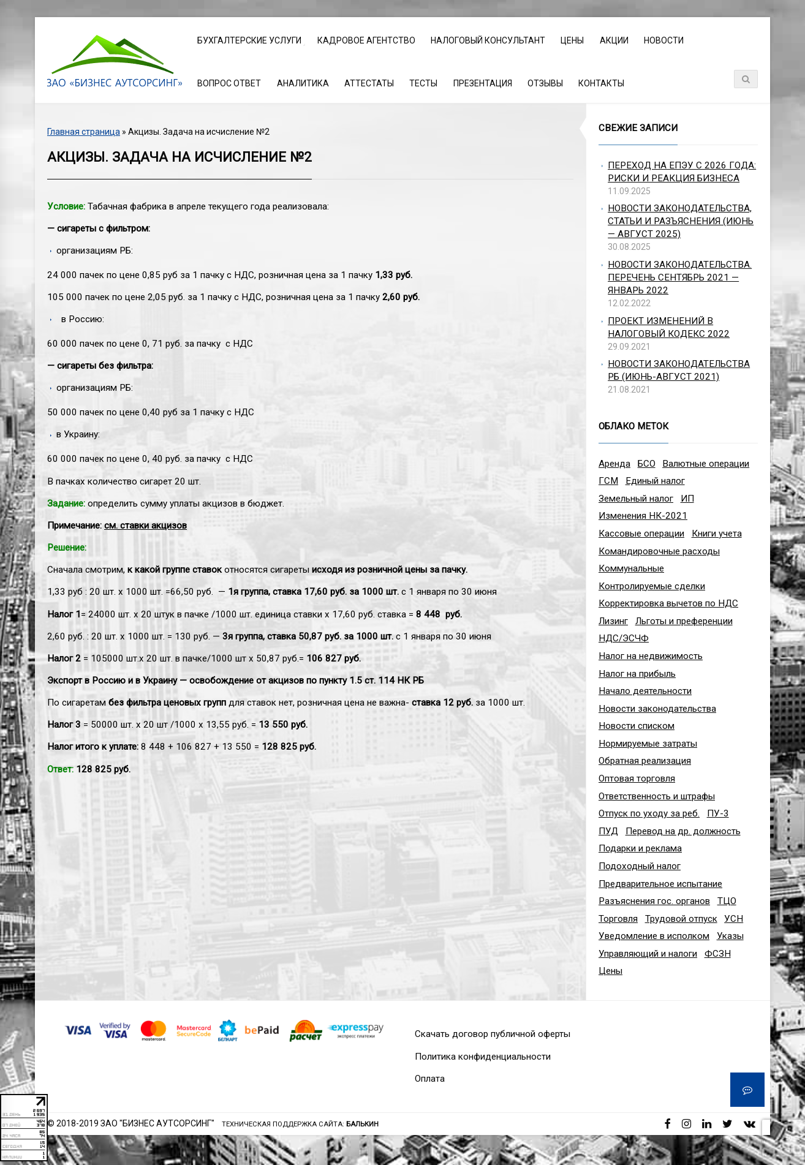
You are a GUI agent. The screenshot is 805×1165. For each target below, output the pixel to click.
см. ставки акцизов (145, 525)
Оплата (430, 1078)
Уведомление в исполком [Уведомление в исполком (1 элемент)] (654, 935)
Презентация (482, 83)
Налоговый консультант (488, 40)
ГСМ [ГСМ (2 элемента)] (608, 480)
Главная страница (83, 132)
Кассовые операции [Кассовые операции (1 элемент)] (641, 533)
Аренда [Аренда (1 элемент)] (614, 463)
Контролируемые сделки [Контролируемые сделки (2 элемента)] (652, 586)
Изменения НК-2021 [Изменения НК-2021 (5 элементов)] (643, 515)
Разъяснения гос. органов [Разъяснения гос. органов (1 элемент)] (654, 901)
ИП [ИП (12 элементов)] (687, 498)
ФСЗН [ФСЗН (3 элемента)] (718, 953)
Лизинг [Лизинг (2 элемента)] (613, 621)
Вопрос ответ (229, 83)
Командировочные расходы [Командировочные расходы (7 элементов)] (659, 551)
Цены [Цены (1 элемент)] (610, 970)
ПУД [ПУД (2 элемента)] (608, 831)
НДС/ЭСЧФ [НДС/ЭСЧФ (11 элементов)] (624, 638)
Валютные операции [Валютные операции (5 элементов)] (705, 463)
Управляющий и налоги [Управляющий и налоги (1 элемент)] (648, 953)
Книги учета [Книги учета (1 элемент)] (717, 533)
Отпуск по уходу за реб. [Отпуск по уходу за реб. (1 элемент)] (649, 813)
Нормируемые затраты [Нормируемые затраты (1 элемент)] (648, 743)
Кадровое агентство (366, 40)
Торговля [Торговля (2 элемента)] (618, 918)
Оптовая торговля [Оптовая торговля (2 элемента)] (637, 778)
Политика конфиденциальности (483, 1056)
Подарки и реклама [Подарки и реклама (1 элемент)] (640, 848)
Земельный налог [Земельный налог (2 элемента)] (636, 498)
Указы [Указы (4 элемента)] (730, 935)
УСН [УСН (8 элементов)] (733, 918)
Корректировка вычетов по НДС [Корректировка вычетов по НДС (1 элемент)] (668, 603)
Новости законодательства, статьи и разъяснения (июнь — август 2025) (681, 221)
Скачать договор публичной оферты (492, 1033)
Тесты (423, 83)
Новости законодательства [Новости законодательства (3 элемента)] (657, 708)
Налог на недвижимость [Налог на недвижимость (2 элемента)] (651, 656)
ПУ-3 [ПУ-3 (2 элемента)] (718, 813)
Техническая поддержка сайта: (300, 1124)
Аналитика (303, 83)
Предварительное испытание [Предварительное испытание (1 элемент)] (660, 883)
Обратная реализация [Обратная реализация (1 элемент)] (645, 760)
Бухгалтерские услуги (249, 40)
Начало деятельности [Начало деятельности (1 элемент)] (645, 690)
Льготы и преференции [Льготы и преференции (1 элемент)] (684, 621)
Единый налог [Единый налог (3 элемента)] (655, 480)
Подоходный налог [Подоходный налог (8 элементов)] (640, 866)
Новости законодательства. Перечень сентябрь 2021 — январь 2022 (680, 277)
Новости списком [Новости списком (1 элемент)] (637, 725)
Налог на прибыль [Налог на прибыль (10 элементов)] (637, 673)
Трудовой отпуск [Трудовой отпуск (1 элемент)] (681, 918)
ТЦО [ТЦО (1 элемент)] (726, 901)
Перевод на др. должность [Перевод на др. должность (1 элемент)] (683, 831)
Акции (614, 40)
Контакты (601, 83)
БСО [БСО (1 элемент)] (647, 463)
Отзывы (545, 83)
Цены (572, 40)
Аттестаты (369, 83)
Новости (664, 40)
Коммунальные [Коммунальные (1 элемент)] (631, 568)
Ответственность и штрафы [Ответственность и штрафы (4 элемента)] (657, 796)
